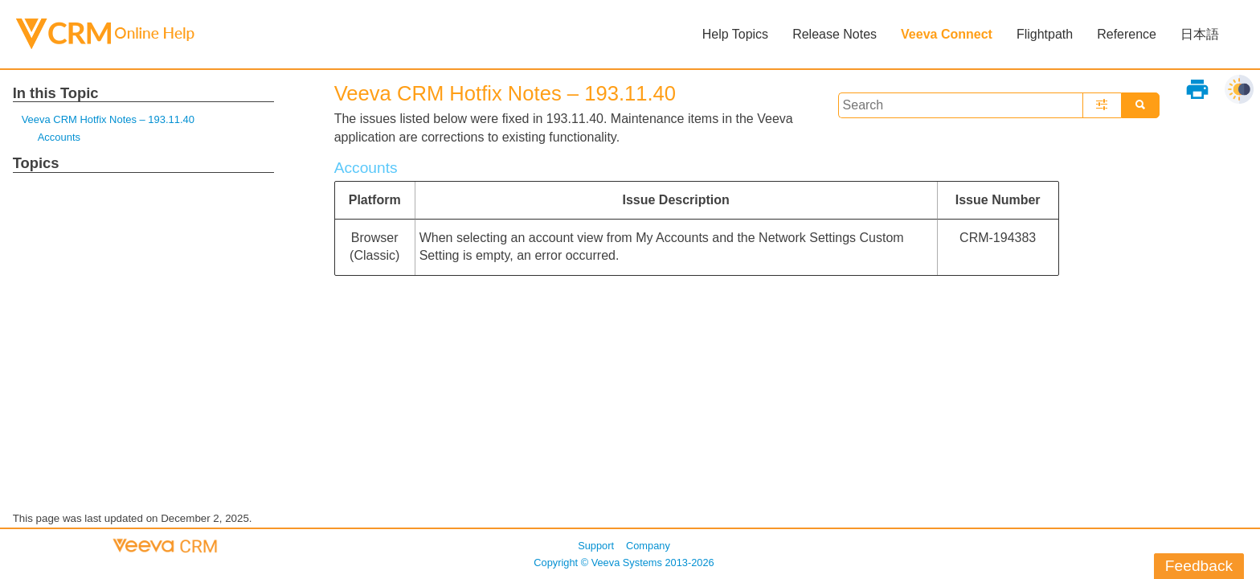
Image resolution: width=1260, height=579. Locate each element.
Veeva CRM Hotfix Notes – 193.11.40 (108, 119)
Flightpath (1045, 34)
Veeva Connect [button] (946, 34)
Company (648, 546)
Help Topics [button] (735, 34)
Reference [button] (1126, 34)
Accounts (59, 137)
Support (596, 546)
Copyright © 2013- (624, 562)
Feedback (1199, 565)
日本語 (1199, 34)
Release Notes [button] (834, 34)
